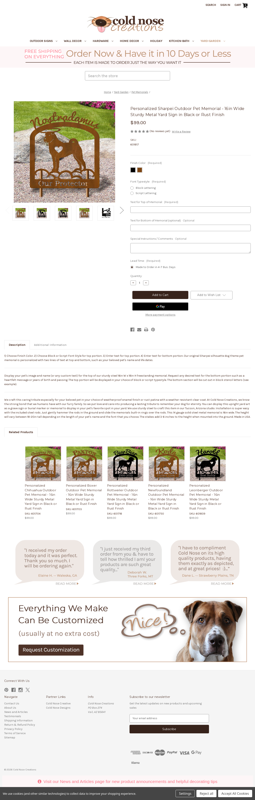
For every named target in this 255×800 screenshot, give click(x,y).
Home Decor (132, 41)
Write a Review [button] (181, 131)
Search (211, 5)
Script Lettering (146, 193)
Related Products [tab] (21, 432)
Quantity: (136, 276)
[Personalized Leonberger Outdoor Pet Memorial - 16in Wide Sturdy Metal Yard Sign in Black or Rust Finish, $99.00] (208, 464)
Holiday (156, 41)
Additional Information (50, 345)
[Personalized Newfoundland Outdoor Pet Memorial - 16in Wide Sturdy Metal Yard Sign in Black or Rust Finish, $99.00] (166, 464)
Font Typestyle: (148, 181)
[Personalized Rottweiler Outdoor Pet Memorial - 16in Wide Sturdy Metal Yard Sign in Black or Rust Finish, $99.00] (125, 464)
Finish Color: (146, 162)
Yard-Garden (212, 41)
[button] (127, 57)
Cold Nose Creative (58, 703)
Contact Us (11, 703)
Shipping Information (18, 720)
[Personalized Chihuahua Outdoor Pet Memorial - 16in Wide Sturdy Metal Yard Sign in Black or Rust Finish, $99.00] (43, 464)
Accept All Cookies (235, 793)
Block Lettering (146, 188)
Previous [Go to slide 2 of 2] (7, 210)
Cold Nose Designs (58, 707)
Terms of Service (15, 733)
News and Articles (16, 712)
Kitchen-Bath (181, 41)
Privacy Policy (13, 729)
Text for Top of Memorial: (154, 202)
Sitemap (9, 737)
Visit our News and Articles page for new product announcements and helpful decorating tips (127, 781)
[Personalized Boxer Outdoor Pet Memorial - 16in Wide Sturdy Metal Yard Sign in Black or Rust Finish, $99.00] (84, 464)
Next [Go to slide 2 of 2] (122, 210)
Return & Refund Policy (19, 724)
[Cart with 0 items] (241, 5)
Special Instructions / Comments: (158, 238)
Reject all (206, 793)
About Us (10, 707)
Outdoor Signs (43, 41)
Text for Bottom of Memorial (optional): (162, 220)
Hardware (103, 41)
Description (17, 345)
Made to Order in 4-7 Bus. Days (156, 267)
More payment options (160, 314)
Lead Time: (145, 260)
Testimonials (12, 716)
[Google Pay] (160, 306)
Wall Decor (75, 41)
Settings (185, 793)
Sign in (225, 5)
